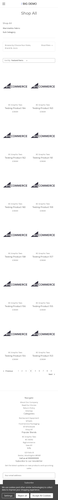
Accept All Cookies (41, 495)
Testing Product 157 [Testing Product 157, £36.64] (42, 256)
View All (29, 445)
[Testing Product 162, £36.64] (15, 135)
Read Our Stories (29, 405)
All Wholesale (29, 427)
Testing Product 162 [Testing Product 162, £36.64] (15, 157)
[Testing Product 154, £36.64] (15, 333)
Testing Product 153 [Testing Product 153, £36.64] (42, 355)
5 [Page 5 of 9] (35, 371)
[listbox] (20, 60)
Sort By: (7, 60)
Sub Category (9, 32)
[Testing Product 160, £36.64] (15, 185)
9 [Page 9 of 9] (51, 371)
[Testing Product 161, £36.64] (43, 135)
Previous (8, 371)
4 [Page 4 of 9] (30, 371)
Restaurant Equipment (29, 418)
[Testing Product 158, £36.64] (15, 234)
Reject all (22, 495)
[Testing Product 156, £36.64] (15, 283)
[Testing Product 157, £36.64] (43, 234)
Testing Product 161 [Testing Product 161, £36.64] (43, 157)
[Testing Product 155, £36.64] (43, 283)
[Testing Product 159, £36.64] (43, 185)
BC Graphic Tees (29, 437)
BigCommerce (29, 442)
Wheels (29, 421)
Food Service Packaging (29, 424)
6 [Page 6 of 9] (39, 371)
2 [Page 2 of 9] (22, 371)
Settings (8, 495)
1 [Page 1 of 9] (18, 371)
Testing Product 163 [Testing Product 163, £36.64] (42, 108)
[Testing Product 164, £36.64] (15, 85)
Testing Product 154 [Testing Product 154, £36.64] (15, 355)
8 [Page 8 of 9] (47, 371)
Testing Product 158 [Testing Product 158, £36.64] (15, 256)
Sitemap (29, 411)
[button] (29, 47)
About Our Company (29, 402)
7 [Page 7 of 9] (43, 371)
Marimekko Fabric (11, 28)
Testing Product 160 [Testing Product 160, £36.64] (15, 207)
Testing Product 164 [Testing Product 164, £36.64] (15, 108)
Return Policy (29, 408)
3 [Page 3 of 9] (26, 371)
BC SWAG (29, 439)
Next (52, 374)
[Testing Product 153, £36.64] (43, 333)
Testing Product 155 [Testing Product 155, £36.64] (42, 306)
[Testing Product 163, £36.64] (43, 85)
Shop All (29, 429)
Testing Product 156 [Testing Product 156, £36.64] (15, 306)
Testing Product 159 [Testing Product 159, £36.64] (42, 207)
